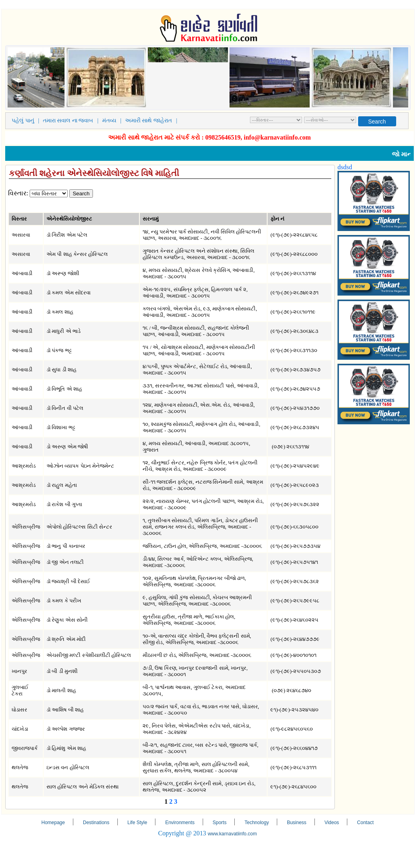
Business (296, 822)
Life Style (137, 822)
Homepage (53, 822)
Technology (256, 822)
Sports (220, 822)
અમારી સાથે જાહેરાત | (152, 121)
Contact (365, 822)
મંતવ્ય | (113, 121)
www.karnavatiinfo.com (232, 834)
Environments (179, 822)
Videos (331, 822)
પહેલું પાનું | (27, 121)
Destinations (96, 822)
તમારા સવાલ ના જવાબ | (72, 121)
